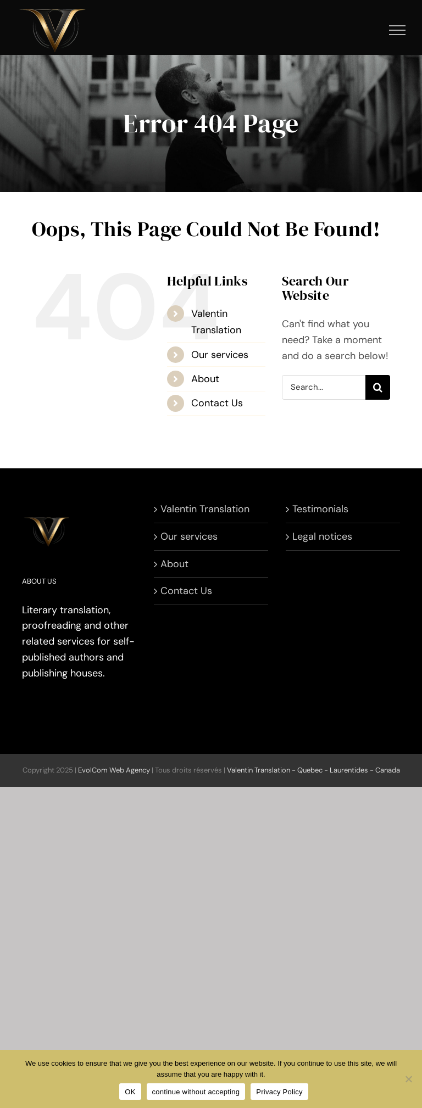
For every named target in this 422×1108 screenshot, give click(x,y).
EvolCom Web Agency (114, 770)
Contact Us (217, 403)
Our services (219, 354)
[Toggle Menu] (397, 30)
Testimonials (320, 509)
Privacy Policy (279, 1092)
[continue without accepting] (408, 1078)
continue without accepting (196, 1092)
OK (130, 1092)
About (205, 378)
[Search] (377, 387)
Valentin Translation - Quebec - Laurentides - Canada (313, 770)
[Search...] (323, 387)
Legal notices (322, 536)
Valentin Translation (204, 509)
